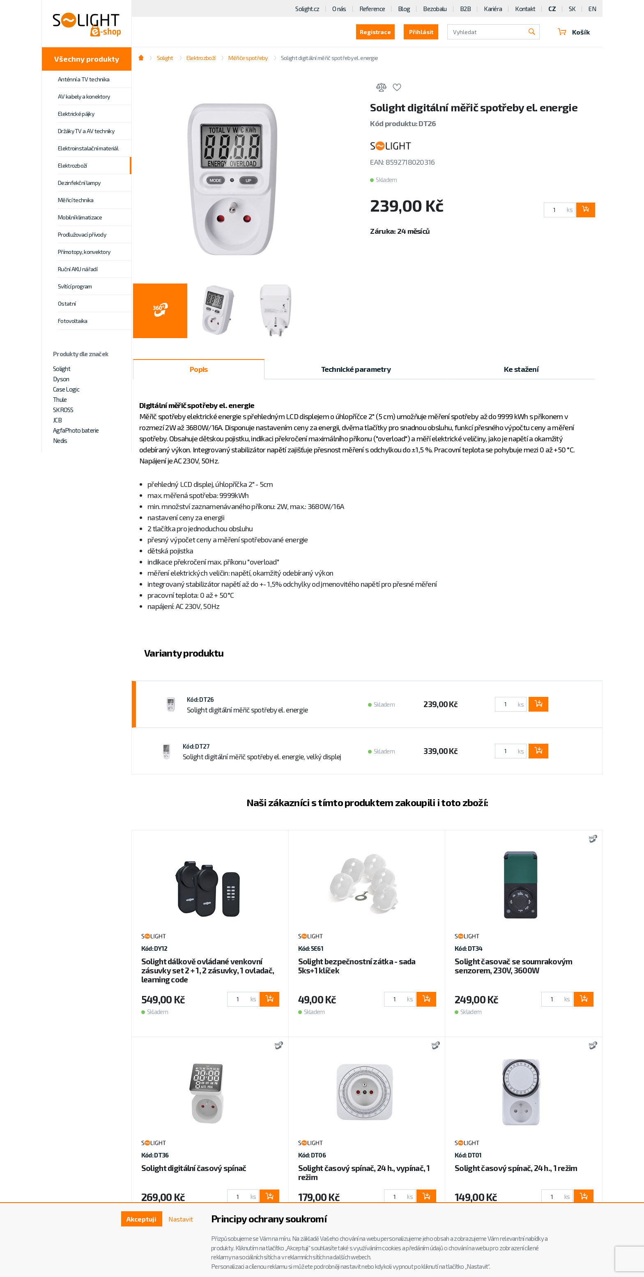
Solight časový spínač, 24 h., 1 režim (516, 1168)
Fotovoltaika (72, 320)
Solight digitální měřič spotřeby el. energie (329, 57)
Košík (574, 32)
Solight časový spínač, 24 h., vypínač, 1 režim (364, 1172)
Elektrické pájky (76, 113)
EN (592, 8)
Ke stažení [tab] (521, 368)
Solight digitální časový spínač (193, 1168)
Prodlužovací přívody (82, 234)
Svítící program (75, 286)
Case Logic (66, 389)
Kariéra (493, 8)
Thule (60, 399)
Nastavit (180, 1219)
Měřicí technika (76, 199)
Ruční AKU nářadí (77, 268)
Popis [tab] (198, 368)
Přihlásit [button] (421, 31)
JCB (57, 420)
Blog (404, 8)
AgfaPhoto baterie (76, 430)
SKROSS (63, 409)
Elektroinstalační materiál (88, 148)
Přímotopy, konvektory (84, 251)
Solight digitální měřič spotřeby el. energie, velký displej (262, 756)
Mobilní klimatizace (80, 217)
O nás (339, 8)
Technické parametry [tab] (356, 368)
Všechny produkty (86, 58)
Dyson (61, 379)
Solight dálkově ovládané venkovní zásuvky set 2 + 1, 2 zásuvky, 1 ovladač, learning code (207, 970)
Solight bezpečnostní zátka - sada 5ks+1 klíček (357, 966)
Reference (372, 8)
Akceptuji (141, 1219)
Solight (61, 368)
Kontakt (525, 8)
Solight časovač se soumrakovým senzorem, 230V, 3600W (513, 966)
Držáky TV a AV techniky (86, 130)
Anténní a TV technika (83, 79)
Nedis (60, 440)
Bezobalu (434, 8)
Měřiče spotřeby (247, 57)
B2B (465, 8)
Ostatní (67, 303)
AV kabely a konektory (84, 96)
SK (572, 8)
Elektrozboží (72, 165)
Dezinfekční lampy (79, 182)
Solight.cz (307, 8)
